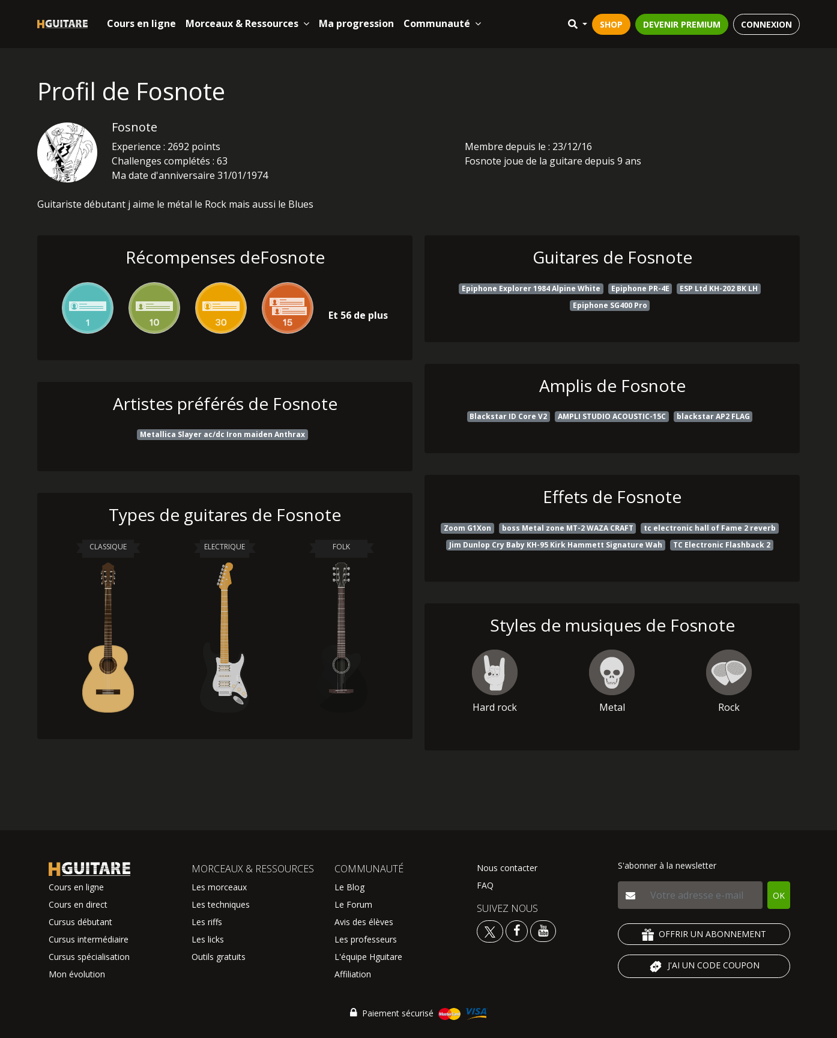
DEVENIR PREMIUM (682, 24)
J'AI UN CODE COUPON (704, 966)
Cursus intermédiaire (88, 939)
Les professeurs (365, 939)
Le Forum (353, 904)
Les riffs (207, 922)
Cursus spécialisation (89, 956)
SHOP (611, 24)
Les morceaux (219, 887)
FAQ (485, 885)
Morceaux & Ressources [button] (247, 23)
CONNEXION (766, 24)
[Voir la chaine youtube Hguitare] (543, 930)
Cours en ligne (141, 23)
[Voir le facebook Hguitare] (517, 930)
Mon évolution (77, 974)
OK (779, 895)
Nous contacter (507, 868)
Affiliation (352, 974)
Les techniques (221, 904)
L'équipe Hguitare (368, 956)
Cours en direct (78, 904)
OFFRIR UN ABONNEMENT (704, 934)
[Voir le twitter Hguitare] (491, 930)
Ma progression (356, 23)
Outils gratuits (219, 956)
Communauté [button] (442, 23)
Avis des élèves (363, 922)
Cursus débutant (80, 922)
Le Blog (349, 887)
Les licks (208, 939)
